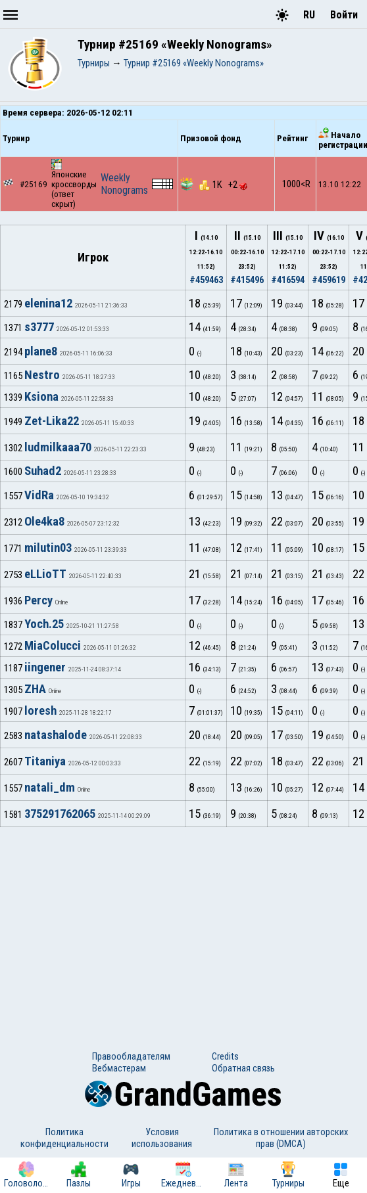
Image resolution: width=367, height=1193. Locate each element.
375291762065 (59, 814)
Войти (344, 15)
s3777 (39, 327)
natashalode (55, 735)
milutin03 (48, 548)
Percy (38, 600)
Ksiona (41, 397)
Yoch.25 (44, 624)
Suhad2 (42, 471)
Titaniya (45, 761)
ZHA (35, 689)
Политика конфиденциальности (64, 1138)
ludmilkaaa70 (57, 447)
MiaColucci (52, 646)
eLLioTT (45, 574)
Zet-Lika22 (51, 421)
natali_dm (49, 787)
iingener (45, 667)
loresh (40, 711)
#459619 (328, 280)
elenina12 (48, 303)
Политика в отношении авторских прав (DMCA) (281, 1138)
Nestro (42, 375)
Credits (225, 1056)
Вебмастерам (119, 1068)
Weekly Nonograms (124, 183)
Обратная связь (243, 1068)
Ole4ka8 (44, 521)
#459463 (206, 280)
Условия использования (162, 1138)
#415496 (247, 280)
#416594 (288, 280)
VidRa (39, 495)
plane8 (40, 351)
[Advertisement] (183, 926)
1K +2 (223, 185)
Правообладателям (131, 1056)
